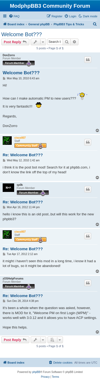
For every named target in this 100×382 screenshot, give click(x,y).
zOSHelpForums (13, 278)
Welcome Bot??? (21, 34)
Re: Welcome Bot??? (23, 155)
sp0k (20, 184)
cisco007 (20, 137)
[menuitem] (14, 16)
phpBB (36, 372)
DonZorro (9, 55)
